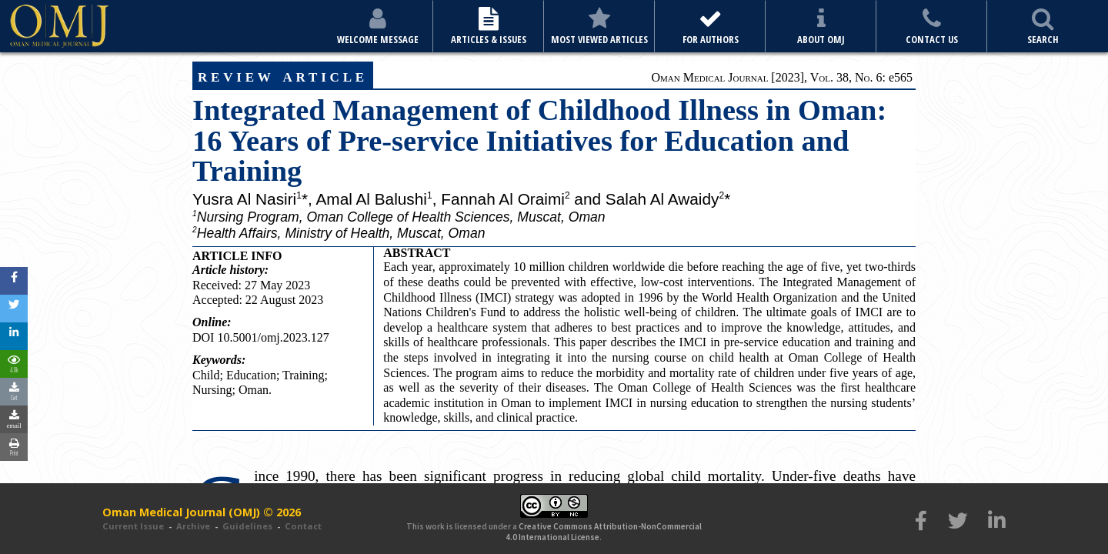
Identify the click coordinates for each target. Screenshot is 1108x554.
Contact (303, 526)
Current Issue (133, 526)
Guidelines (247, 526)
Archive (193, 526)
